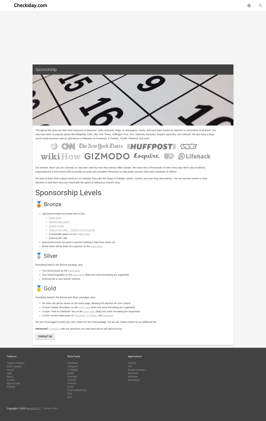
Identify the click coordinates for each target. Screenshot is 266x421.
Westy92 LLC (33, 408)
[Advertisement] (133, 36)
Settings (11, 386)
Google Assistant (137, 369)
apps (87, 234)
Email (70, 386)
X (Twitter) (91, 315)
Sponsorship (13, 383)
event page (96, 246)
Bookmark (133, 373)
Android (132, 363)
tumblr (70, 373)
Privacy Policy (51, 408)
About (10, 376)
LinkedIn (71, 380)
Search (10, 369)
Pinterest (72, 376)
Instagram (108, 315)
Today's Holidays (16, 363)
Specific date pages (59, 222)
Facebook (79, 315)
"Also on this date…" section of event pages (72, 230)
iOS (130, 366)
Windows (133, 376)
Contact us (54, 328)
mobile (80, 234)
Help (9, 373)
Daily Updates (14, 366)
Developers (134, 380)
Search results (56, 226)
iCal (69, 397)
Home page (55, 217)
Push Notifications (76, 390)
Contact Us (45, 336)
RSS (69, 393)
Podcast (71, 383)
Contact (11, 380)
